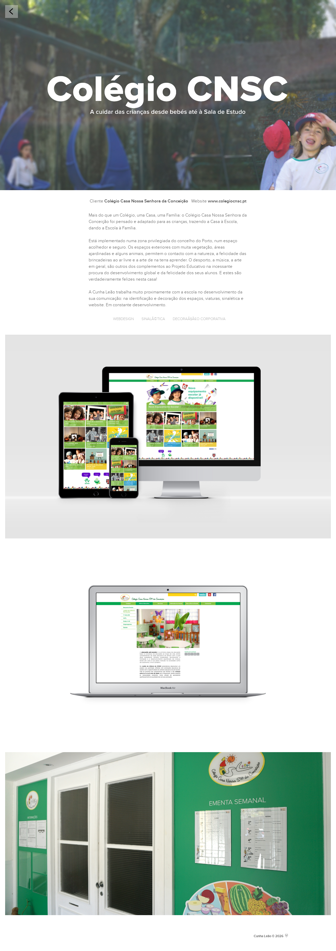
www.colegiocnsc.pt (227, 201)
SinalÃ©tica (153, 319)
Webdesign (123, 319)
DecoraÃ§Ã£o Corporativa (199, 319)
